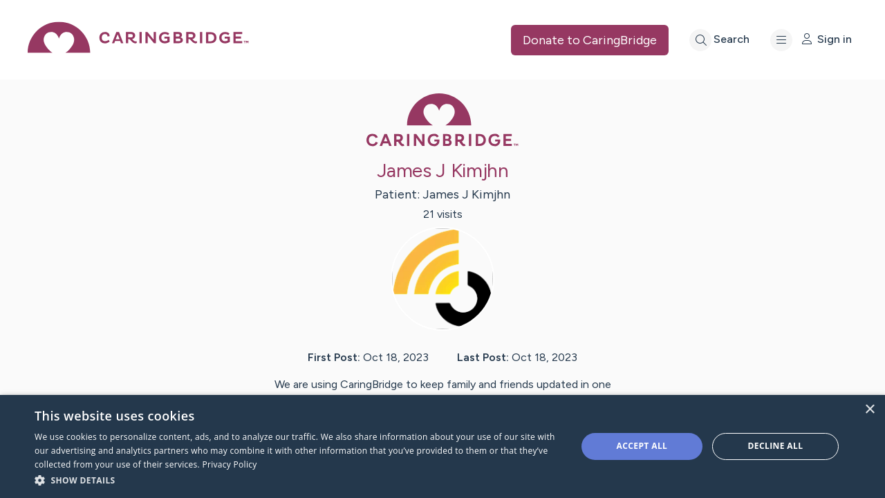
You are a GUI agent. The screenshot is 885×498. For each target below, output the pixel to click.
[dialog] (442, 446)
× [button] (869, 410)
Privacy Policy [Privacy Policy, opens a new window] (229, 464)
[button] (298, 480)
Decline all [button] (775, 446)
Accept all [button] (642, 446)
